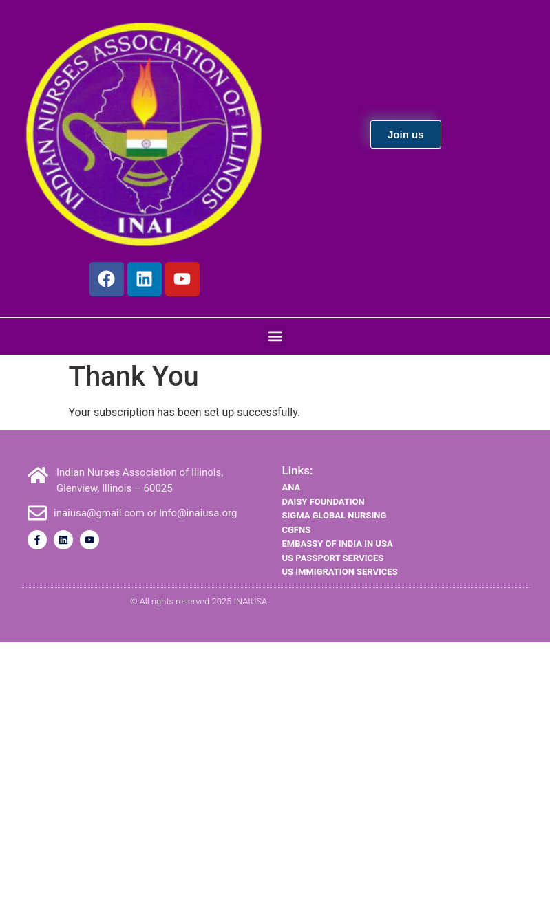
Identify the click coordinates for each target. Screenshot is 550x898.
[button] (275, 336)
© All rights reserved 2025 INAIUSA (198, 601)
